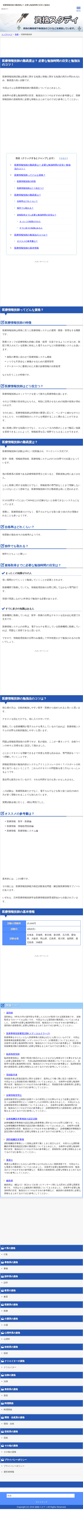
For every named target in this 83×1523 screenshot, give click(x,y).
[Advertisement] (40, 47)
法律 (6, 1381)
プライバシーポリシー (14, 1466)
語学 (6, 1282)
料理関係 (8, 1409)
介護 (6, 1325)
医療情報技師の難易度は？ (27, 195)
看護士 (9, 1160)
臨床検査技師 (13, 1054)
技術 (6, 1353)
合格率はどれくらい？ (27, 201)
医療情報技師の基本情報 (26, 248)
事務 (6, 1268)
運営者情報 (9, 1472)
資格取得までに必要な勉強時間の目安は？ (36, 215)
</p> (11, 855)
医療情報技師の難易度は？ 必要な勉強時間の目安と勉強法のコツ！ (42, 167)
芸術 (6, 1438)
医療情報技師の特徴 (26, 181)
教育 (6, 1297)
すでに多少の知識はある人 (31, 228)
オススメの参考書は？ (27, 241)
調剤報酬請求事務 (15, 1139)
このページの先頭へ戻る (41, 1485)
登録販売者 (11, 1074)
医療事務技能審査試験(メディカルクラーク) (28, 1033)
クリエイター (10, 1367)
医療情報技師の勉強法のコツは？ (31, 235)
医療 (17, 34)
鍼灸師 (9, 1180)
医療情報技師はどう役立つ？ (30, 188)
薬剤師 (9, 1012)
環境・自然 (9, 1423)
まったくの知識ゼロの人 (30, 221)
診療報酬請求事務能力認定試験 (21, 1118)
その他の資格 (10, 1452)
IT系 (6, 1254)
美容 (6, 1395)
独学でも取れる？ (25, 208)
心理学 (7, 1339)
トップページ (6, 34)
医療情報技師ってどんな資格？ (29, 175)
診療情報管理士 (14, 1095)
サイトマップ (41, 1502)
